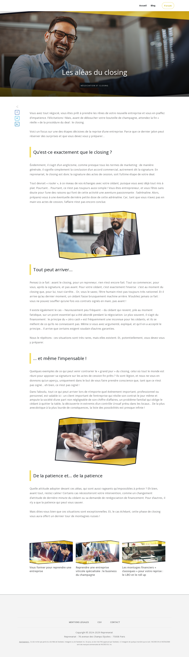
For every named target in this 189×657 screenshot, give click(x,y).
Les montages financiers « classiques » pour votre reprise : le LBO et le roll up (143, 560)
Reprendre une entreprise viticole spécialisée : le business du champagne (97, 560)
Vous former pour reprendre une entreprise (51, 560)
